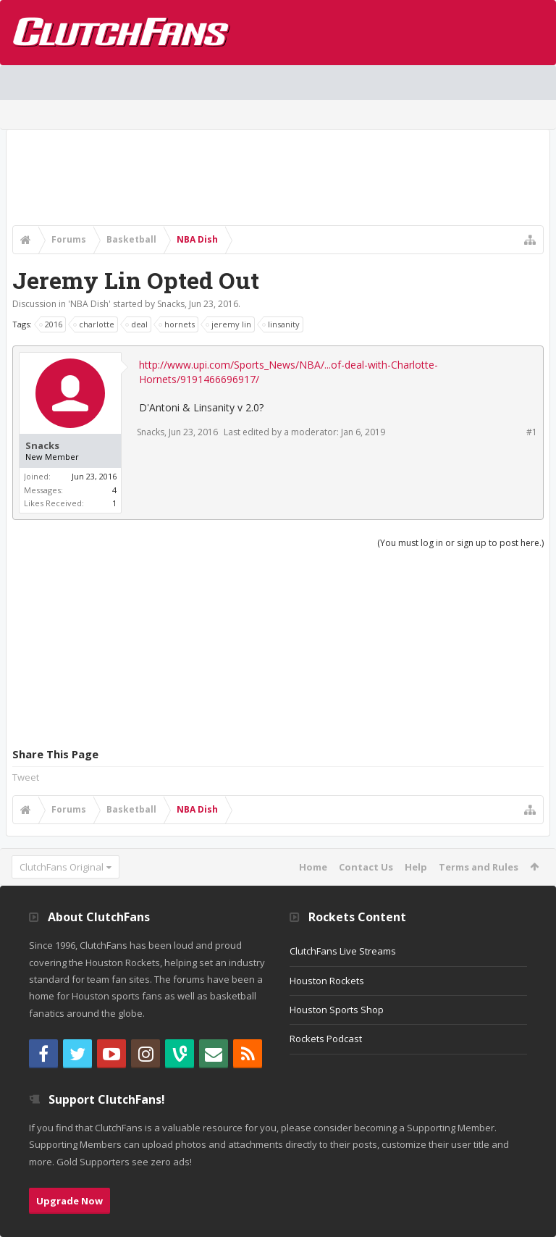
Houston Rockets (327, 980)
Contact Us (366, 866)
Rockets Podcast (326, 1038)
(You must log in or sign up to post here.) (460, 543)
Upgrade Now (69, 1200)
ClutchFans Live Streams (343, 950)
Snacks (171, 304)
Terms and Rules (478, 866)
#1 (531, 432)
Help (416, 866)
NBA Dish (89, 304)
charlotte (94, 324)
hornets (177, 324)
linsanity (282, 324)
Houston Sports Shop (337, 1009)
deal (137, 324)
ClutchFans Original (62, 866)
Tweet (25, 777)
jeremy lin (229, 324)
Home (313, 866)
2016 (51, 324)
